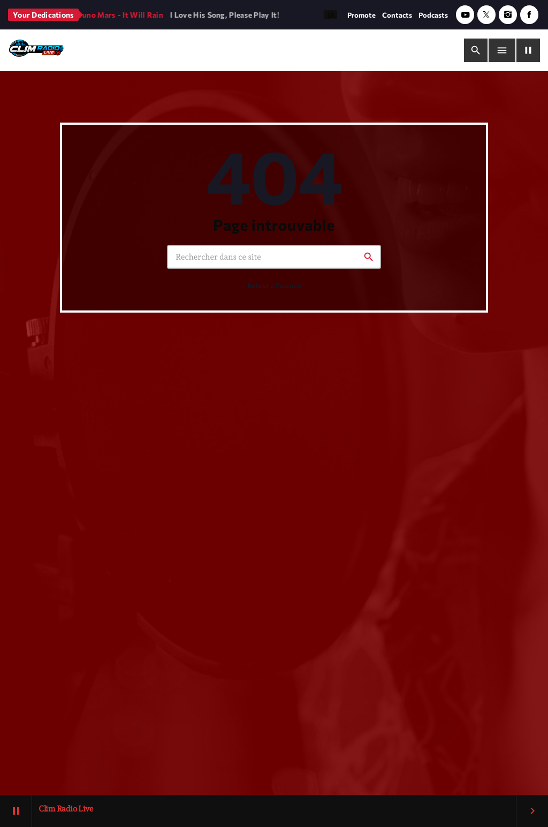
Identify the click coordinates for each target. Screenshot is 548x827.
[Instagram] (508, 14)
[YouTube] (465, 14)
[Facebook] (529, 14)
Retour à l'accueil (274, 286)
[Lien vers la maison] (36, 50)
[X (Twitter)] (486, 14)
